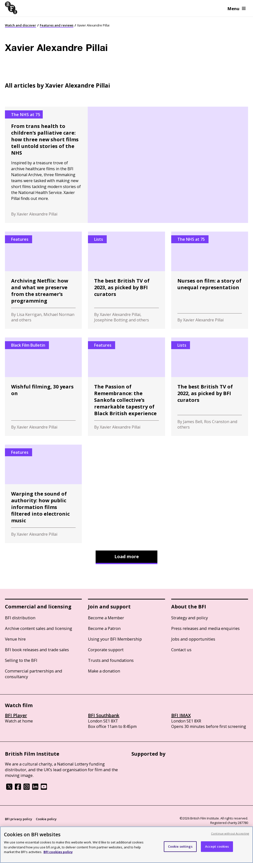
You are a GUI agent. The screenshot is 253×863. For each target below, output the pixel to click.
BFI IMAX (181, 715)
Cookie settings (180, 846)
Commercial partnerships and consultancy (33, 673)
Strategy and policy (189, 618)
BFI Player (16, 715)
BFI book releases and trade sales (37, 649)
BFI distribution (20, 618)
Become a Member (106, 618)
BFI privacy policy (18, 819)
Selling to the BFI (21, 660)
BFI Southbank (103, 715)
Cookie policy (46, 819)
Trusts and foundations (111, 660)
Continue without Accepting (230, 833)
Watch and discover (20, 25)
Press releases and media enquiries (205, 628)
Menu (237, 8)
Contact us (181, 649)
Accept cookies (217, 846)
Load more (126, 556)
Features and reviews (56, 25)
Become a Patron (104, 628)
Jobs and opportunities (193, 639)
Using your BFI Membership (115, 639)
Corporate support (106, 649)
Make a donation (104, 671)
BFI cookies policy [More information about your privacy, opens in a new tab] (58, 852)
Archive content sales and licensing (38, 628)
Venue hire (15, 639)
